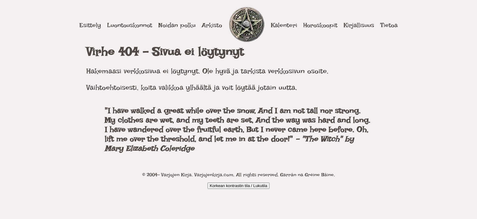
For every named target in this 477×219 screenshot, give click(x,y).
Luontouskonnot (129, 25)
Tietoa (389, 25)
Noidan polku (177, 25)
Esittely (90, 25)
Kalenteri (284, 25)
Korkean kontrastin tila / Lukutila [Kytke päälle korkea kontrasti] (238, 185)
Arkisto (212, 25)
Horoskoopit (320, 25)
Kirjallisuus (358, 25)
